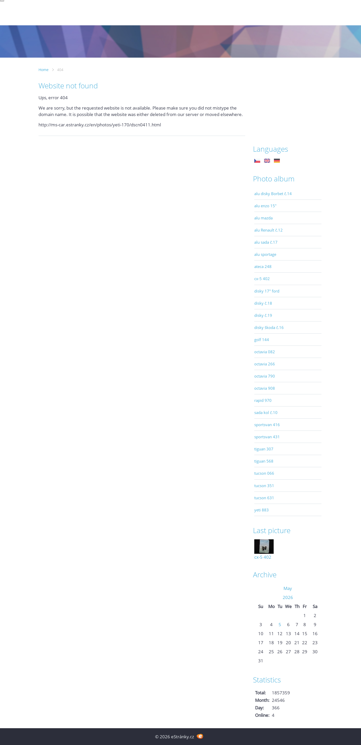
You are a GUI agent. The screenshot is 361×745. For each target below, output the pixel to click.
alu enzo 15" (265, 205)
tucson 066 (264, 473)
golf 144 (261, 339)
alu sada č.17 (266, 242)
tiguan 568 (263, 461)
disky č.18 (263, 303)
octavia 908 (264, 388)
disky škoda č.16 (269, 327)
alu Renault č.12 (268, 230)
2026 (288, 597)
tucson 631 (264, 497)
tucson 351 (264, 485)
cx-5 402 (262, 278)
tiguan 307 (263, 448)
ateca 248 (263, 266)
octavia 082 (264, 351)
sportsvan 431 (267, 436)
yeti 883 (261, 509)
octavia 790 (264, 376)
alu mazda (263, 217)
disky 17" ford (266, 291)
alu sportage (265, 254)
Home (44, 69)
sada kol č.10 (266, 412)
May (287, 588)
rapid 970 (263, 400)
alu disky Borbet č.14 (273, 193)
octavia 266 (264, 363)
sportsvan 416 (267, 424)
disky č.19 (263, 315)
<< (260, 588)
